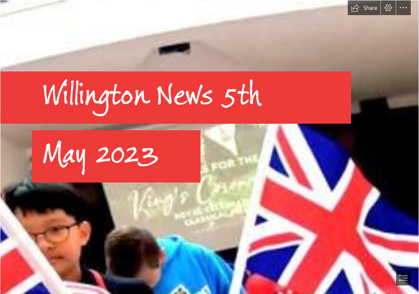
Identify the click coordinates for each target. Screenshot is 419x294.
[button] (364, 7)
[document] (209, 147)
